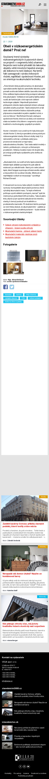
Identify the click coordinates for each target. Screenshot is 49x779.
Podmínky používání (25, 776)
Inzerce (26, 773)
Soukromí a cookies (38, 773)
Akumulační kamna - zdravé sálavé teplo (23, 231)
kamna (18, 295)
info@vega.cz (7, 681)
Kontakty (8, 773)
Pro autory (17, 773)
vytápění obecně (11, 298)
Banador (8, 295)
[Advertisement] (24, 378)
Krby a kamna (31, 295)
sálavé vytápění (35, 298)
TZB (23, 298)
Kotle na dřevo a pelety (13, 302)
